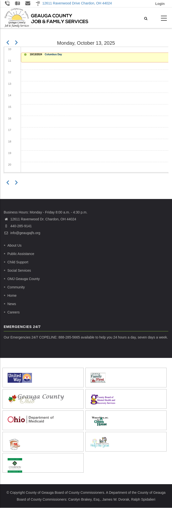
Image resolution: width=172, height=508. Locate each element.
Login (160, 4)
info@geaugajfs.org (22, 233)
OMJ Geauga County (23, 279)
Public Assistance (20, 254)
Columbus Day (53, 54)
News (11, 304)
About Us (14, 245)
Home (11, 295)
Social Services (19, 270)
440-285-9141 (21, 226)
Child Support (17, 262)
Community (16, 287)
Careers (13, 312)
